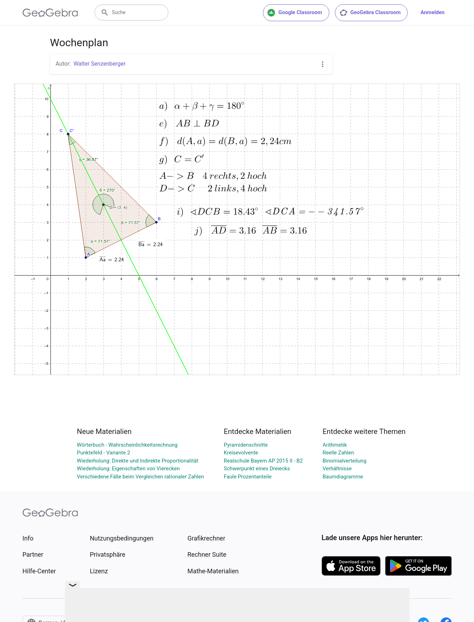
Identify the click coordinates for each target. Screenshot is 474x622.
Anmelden (432, 12)
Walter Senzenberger (99, 63)
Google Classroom (294, 12)
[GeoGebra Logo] (50, 12)
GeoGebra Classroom (370, 12)
